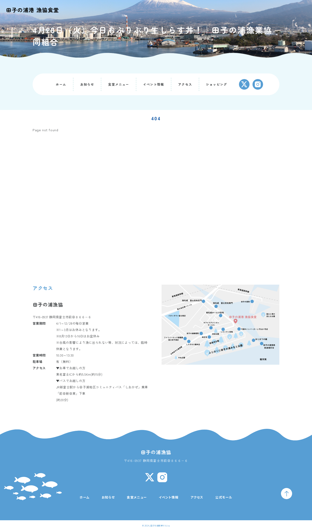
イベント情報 (153, 84)
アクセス (185, 84)
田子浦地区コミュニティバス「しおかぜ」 (110, 387)
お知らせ (87, 84)
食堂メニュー (118, 84)
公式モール (223, 497)
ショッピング (216, 84)
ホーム (61, 84)
